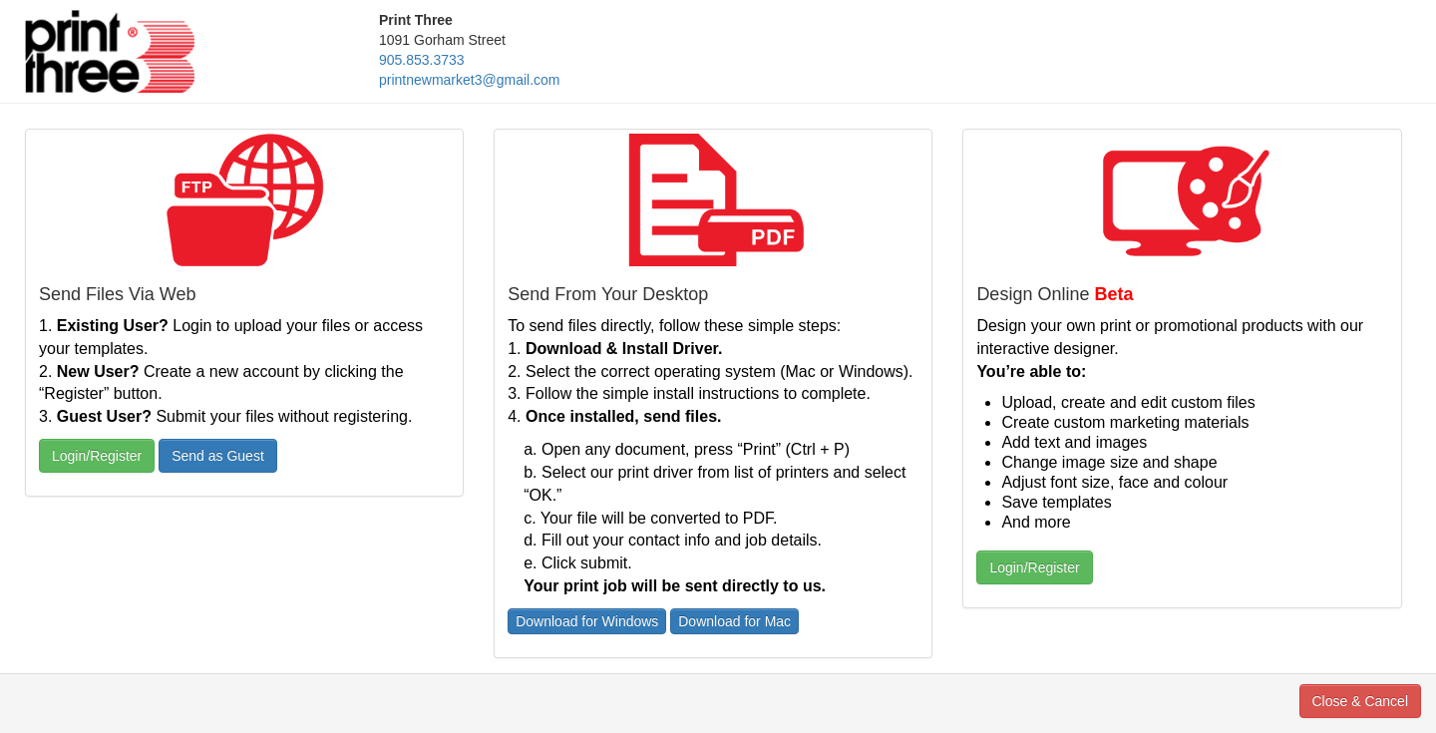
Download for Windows (587, 621)
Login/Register (97, 456)
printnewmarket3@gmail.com (469, 80)
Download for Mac (734, 621)
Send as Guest (218, 456)
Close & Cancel (1360, 701)
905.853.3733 (422, 60)
